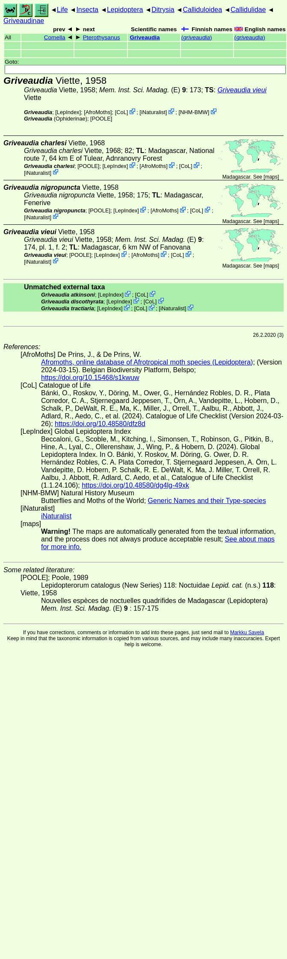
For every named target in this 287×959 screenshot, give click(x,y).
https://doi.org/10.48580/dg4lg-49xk (135, 485)
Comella (54, 37)
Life (62, 9)
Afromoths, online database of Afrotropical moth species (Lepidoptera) (147, 362)
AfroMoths (98, 112)
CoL (121, 112)
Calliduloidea (202, 9)
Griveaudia (145, 37)
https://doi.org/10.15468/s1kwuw (90, 377)
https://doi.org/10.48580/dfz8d (100, 423)
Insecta (87, 9)
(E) (142, 90)
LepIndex (68, 112)
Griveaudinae (23, 20)
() (196, 37)
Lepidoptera (125, 9)
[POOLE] (101, 118)
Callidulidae (248, 9)
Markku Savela (247, 632)
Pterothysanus (101, 37)
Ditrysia (162, 9)
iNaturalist (153, 112)
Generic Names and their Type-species (207, 500)
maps (271, 177)
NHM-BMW (194, 112)
